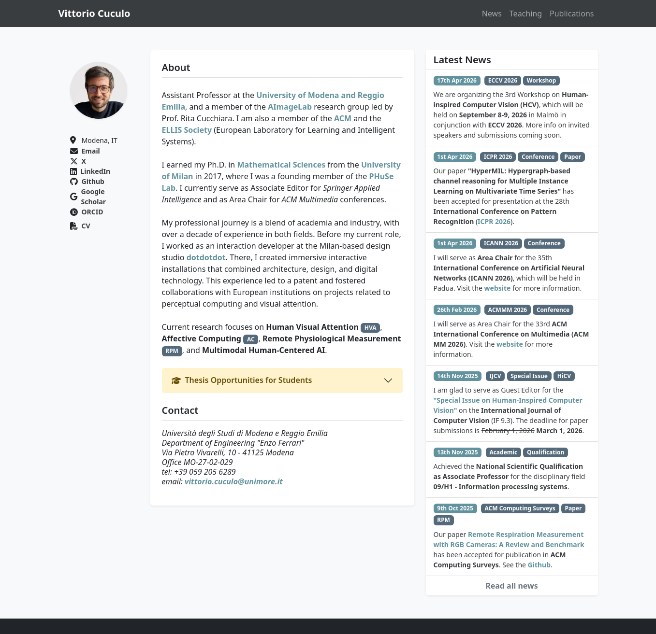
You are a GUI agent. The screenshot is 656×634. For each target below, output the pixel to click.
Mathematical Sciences (281, 164)
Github (539, 564)
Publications (572, 13)
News (492, 13)
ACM (342, 118)
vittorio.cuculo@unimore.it (234, 481)
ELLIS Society (187, 130)
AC (251, 339)
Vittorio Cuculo (94, 13)
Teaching (526, 13)
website (497, 288)
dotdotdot (206, 257)
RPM (171, 351)
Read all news (511, 585)
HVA (370, 328)
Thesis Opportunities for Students (242, 380)
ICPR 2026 (494, 221)
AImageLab (290, 106)
